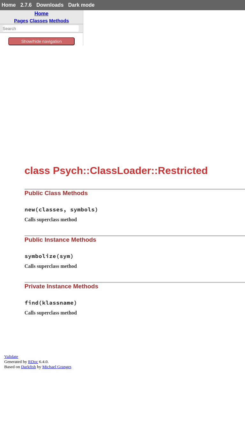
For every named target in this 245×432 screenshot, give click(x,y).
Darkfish (28, 366)
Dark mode (81, 5)
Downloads (49, 5)
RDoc (33, 361)
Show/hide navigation (41, 41)
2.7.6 (26, 5)
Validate (11, 356)
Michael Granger (56, 366)
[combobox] (41, 28)
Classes (39, 20)
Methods (59, 20)
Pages (21, 20)
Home (9, 5)
